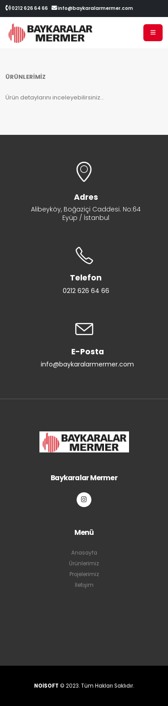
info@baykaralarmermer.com (92, 8)
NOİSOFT (46, 685)
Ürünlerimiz (84, 563)
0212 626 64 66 (26, 8)
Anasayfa (84, 552)
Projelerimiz (84, 574)
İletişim (84, 585)
